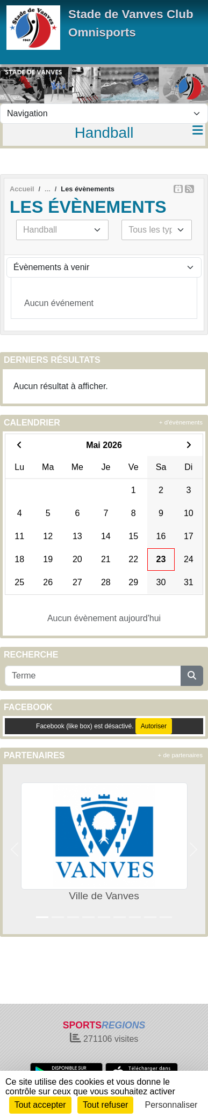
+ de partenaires (180, 755)
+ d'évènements (181, 422)
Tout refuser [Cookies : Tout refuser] (105, 1104)
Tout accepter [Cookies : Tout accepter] (40, 1104)
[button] (15, 849)
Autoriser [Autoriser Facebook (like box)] (154, 726)
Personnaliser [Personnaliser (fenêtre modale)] (171, 1104)
